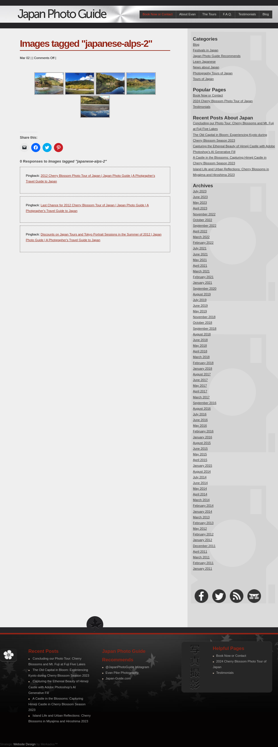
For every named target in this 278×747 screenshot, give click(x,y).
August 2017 (202, 374)
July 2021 (200, 248)
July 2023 (200, 191)
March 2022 (201, 237)
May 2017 (200, 385)
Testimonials (247, 14)
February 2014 (203, 505)
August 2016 (202, 408)
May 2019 (200, 311)
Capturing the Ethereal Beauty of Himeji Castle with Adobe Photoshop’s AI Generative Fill (58, 686)
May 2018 (200, 345)
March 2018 (201, 357)
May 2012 (200, 528)
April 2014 (200, 494)
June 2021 (200, 254)
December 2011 (204, 546)
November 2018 (204, 317)
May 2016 (200, 425)
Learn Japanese (204, 61)
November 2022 (204, 214)
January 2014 (202, 511)
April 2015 (200, 460)
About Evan (187, 14)
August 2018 (202, 334)
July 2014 (200, 477)
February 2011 (203, 563)
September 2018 (204, 328)
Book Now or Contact (158, 14)
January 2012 (202, 540)
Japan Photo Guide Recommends (217, 56)
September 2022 (204, 225)
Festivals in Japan (205, 50)
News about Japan (206, 67)
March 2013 (201, 517)
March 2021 (201, 271)
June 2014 (200, 483)
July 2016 (200, 414)
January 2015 (202, 465)
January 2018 (202, 368)
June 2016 (200, 420)
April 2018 (200, 351)
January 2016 (202, 437)
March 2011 (201, 557)
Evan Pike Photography (122, 672)
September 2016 (204, 403)
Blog (265, 14)
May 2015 (200, 454)
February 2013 (203, 523)
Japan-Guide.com (118, 678)
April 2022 (200, 231)
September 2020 (204, 288)
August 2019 (202, 294)
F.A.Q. (227, 14)
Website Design (24, 744)
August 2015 (202, 443)
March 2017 (201, 397)
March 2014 (201, 500)
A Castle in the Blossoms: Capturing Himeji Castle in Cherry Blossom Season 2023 (56, 704)
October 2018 (202, 322)
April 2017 (200, 391)
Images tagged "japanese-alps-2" (86, 43)
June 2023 (200, 197)
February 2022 (203, 242)
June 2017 (200, 380)
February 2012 (203, 534)
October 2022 (202, 220)
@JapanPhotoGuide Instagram (127, 667)
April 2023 (200, 208)
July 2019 (200, 300)
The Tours (209, 14)
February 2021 (203, 277)
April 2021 (200, 265)
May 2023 (200, 202)
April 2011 (200, 551)
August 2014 (202, 471)
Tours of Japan (203, 79)
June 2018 (200, 340)
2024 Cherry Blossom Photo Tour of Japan (223, 101)
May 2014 (200, 488)
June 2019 (200, 305)
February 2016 (203, 431)
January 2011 (202, 568)
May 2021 (200, 260)
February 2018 (203, 363)
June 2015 (200, 448)
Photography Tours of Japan (213, 73)
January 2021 (202, 282)
